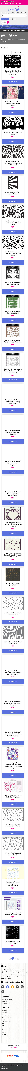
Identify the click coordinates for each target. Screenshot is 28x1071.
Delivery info (4, 1001)
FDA (9, 1068)
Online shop (4, 1034)
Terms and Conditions (7, 999)
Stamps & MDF (5, 1016)
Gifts (3, 1025)
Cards (3, 1023)
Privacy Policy (5, 1003)
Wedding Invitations (6, 1021)
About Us (12, 13)
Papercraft (4, 1010)
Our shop (7, 13)
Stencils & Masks (20, 39)
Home (2, 13)
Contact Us (23, 13)
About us (4, 1032)
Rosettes (4, 1019)
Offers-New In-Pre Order (7, 1018)
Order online (10, 39)
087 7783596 (14, 1047)
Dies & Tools (4, 1012)
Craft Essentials (5, 1014)
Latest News (17, 13)
